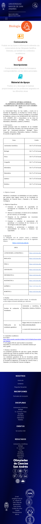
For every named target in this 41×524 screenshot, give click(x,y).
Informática (20, 416)
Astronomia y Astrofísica (20, 444)
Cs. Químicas (19, 411)
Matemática (20, 418)
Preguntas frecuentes (20, 387)
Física (24, 411)
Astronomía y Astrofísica (20, 407)
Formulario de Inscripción (20, 396)
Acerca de (20, 380)
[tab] (20, 37)
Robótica (20, 420)
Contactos (20, 383)
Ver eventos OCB (20, 431)
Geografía (20, 414)
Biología (20, 409)
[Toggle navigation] (6, 18)
